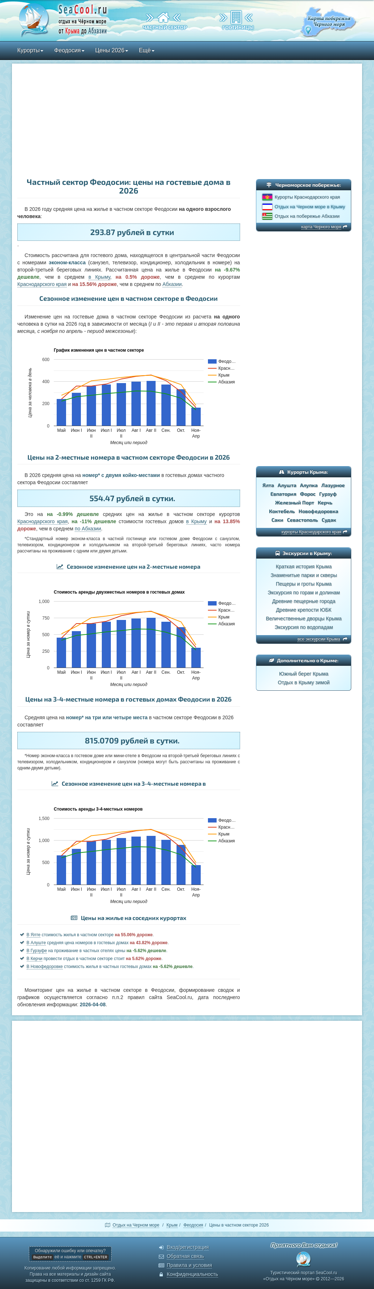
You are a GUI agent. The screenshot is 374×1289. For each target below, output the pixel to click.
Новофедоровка (318, 511)
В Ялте (34, 934)
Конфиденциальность (192, 1274)
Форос (308, 494)
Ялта (268, 485)
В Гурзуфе (37, 950)
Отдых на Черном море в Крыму (310, 206)
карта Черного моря (321, 226)
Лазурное (333, 485)
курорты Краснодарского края (311, 531)
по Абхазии (88, 528)
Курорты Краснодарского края (307, 197)
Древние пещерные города (303, 601)
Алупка (309, 485)
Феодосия (69, 50)
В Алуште (36, 942)
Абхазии (172, 284)
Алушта (287, 485)
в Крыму (99, 277)
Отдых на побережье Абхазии (307, 216)
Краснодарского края (42, 284)
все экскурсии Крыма (318, 639)
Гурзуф (328, 494)
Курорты (30, 50)
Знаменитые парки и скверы (303, 575)
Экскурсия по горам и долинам (304, 592)
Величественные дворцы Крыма (304, 618)
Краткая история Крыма (304, 566)
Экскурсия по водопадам (304, 627)
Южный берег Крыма (304, 674)
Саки (277, 520)
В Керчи (35, 958)
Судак (329, 520)
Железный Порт (294, 502)
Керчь (325, 502)
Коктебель (282, 511)
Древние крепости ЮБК (303, 610)
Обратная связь (185, 1256)
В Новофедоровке (45, 966)
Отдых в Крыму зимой (304, 682)
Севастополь (302, 520)
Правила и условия (189, 1265)
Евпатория (283, 494)
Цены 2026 (111, 50)
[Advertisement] (187, 121)
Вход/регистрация (188, 1247)
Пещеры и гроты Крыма (304, 584)
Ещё (147, 50)
